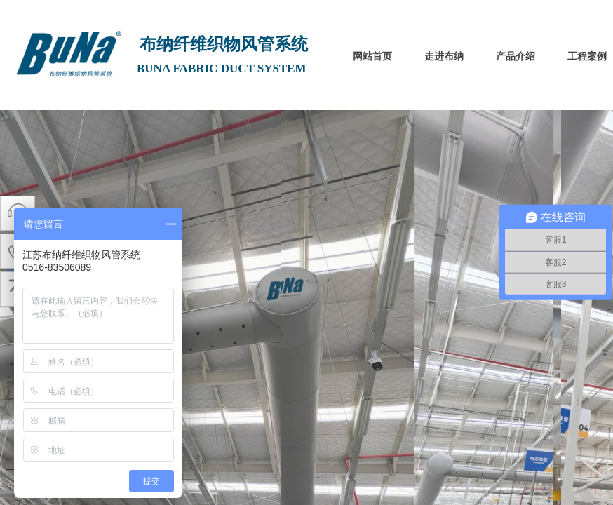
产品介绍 (515, 56)
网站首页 (372, 56)
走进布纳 (444, 56)
